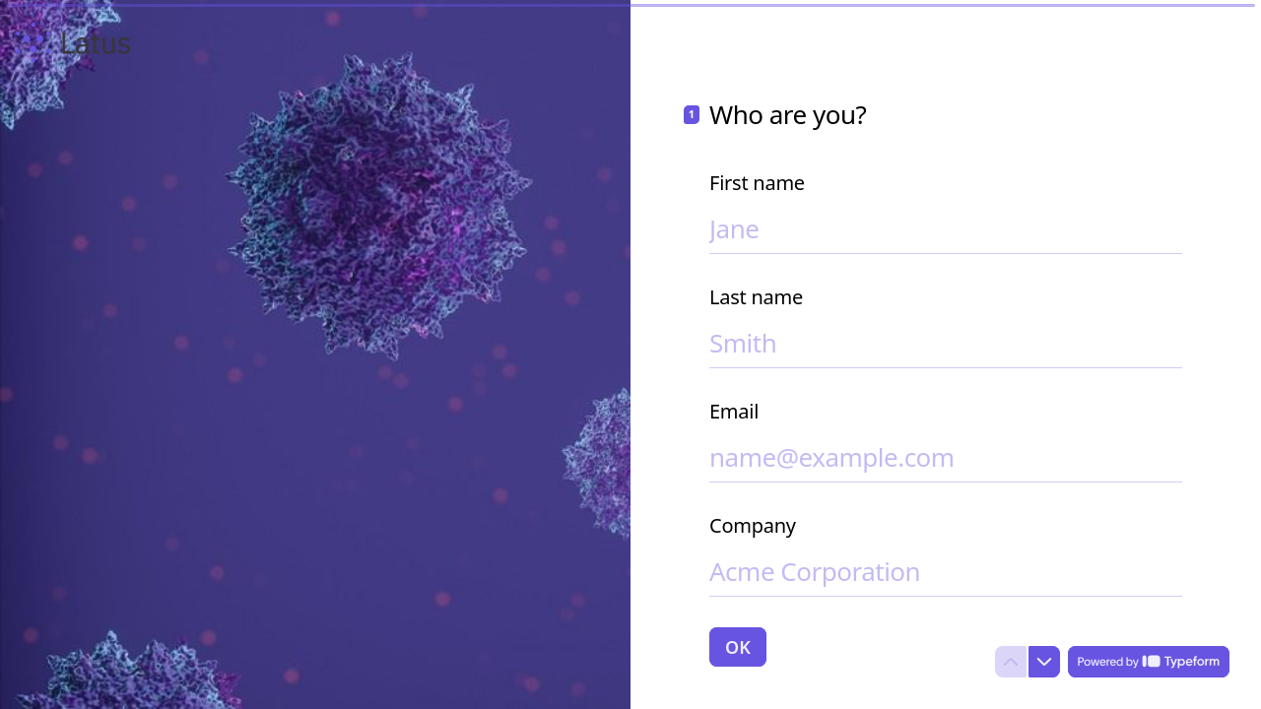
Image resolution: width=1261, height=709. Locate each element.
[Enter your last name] (945, 342)
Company (752, 526)
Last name (756, 297)
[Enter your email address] (945, 457)
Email (734, 411)
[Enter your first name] (945, 228)
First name (757, 183)
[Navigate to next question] (1044, 661)
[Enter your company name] (945, 571)
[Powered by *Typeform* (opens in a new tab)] (1148, 661)
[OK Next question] (737, 647)
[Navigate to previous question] (1011, 661)
